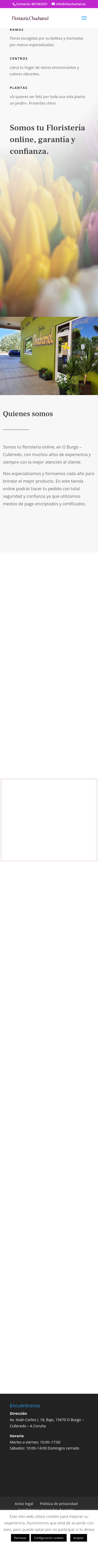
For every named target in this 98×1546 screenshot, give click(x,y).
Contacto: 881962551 (32, 4)
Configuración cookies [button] (49, 1538)
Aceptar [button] (78, 1538)
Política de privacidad (59, 1503)
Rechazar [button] (20, 1538)
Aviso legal (24, 1503)
